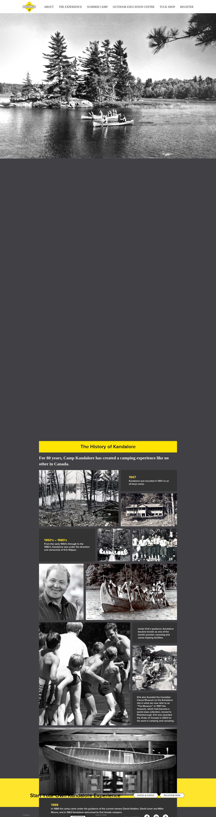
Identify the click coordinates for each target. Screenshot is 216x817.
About (49, 6)
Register (187, 6)
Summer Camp (97, 6)
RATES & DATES (145, 799)
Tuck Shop (167, 6)
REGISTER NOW (172, 799)
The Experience (70, 6)
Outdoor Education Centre (134, 6)
